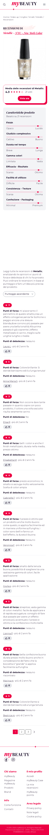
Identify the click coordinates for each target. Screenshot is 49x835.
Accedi (30, 776)
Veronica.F (9, 545)
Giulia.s (7, 586)
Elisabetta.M (10, 460)
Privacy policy (34, 808)
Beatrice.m (9, 715)
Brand (7, 792)
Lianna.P (8, 633)
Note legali (33, 812)
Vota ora (24, 98)
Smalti (31, 17)
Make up (15, 17)
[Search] (4, 4)
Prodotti (8, 788)
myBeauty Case (35, 780)
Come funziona (12, 805)
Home (6, 17)
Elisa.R (6, 422)
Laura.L (7, 346)
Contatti (8, 809)
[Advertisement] (24, 239)
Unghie (23, 17)
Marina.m (8, 681)
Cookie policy (34, 816)
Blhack (33, 832)
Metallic (39, 17)
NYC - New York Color (28, 33)
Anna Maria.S (10, 381)
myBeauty (9, 776)
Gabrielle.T (9, 498)
